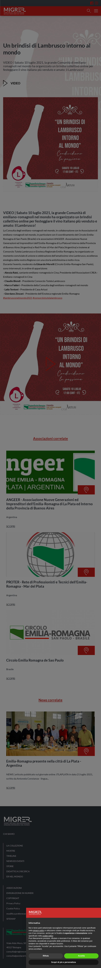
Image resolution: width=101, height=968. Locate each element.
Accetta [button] (81, 956)
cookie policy (47, 936)
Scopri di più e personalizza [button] (63, 962)
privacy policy (38, 930)
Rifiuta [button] (46, 956)
